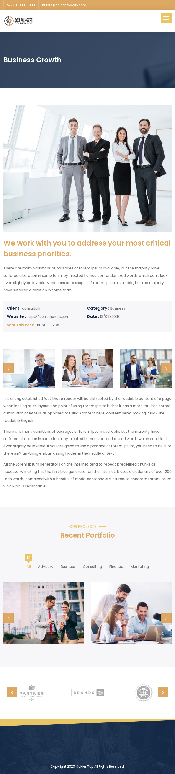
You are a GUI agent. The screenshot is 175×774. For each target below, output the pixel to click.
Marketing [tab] (140, 565)
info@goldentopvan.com (64, 5)
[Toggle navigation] (166, 18)
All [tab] (28, 565)
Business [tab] (68, 565)
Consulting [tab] (92, 565)
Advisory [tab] (45, 565)
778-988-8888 (21, 5)
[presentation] (8, 368)
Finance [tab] (116, 565)
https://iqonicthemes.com (48, 316)
